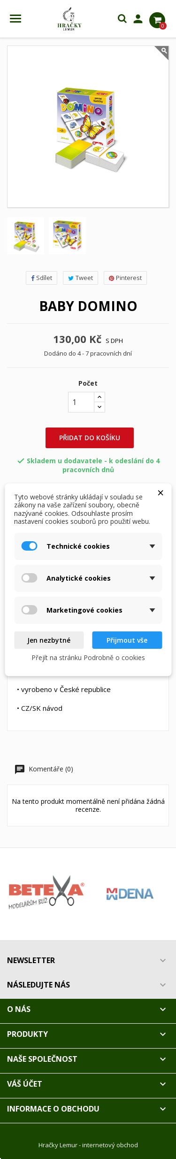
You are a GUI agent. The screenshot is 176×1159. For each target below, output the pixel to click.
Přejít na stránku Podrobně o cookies (88, 657)
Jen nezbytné (48, 640)
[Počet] (81, 402)
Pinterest (125, 277)
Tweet (80, 277)
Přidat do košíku (89, 437)
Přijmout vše (127, 640)
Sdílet (41, 277)
